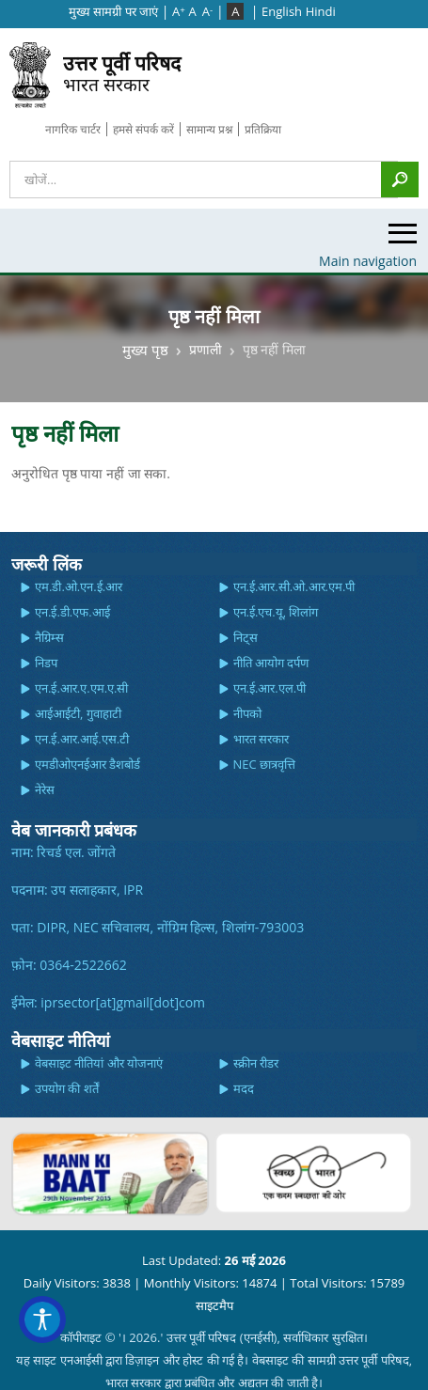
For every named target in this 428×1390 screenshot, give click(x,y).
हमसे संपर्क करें (143, 129)
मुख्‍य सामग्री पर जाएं (113, 11)
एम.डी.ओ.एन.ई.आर (78, 586)
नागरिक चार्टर (73, 129)
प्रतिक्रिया (263, 129)
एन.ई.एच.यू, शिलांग (276, 611)
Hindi (321, 11)
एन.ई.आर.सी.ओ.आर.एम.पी (294, 586)
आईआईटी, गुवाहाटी (78, 713)
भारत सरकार (122, 73)
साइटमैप (214, 1305)
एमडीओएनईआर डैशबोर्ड (87, 764)
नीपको (247, 713)
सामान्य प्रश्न (209, 129)
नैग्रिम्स (49, 637)
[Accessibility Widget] (42, 1319)
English (282, 11)
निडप (46, 662)
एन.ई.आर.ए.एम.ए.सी (82, 687)
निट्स (245, 637)
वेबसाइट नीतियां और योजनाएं (99, 1062)
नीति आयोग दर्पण (271, 662)
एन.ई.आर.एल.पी (270, 687)
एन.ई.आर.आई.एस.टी (82, 738)
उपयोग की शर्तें (67, 1088)
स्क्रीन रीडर (255, 1062)
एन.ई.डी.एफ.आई (72, 611)
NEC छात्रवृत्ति (264, 764)
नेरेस (45, 789)
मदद (243, 1088)
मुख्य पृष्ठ (145, 348)
